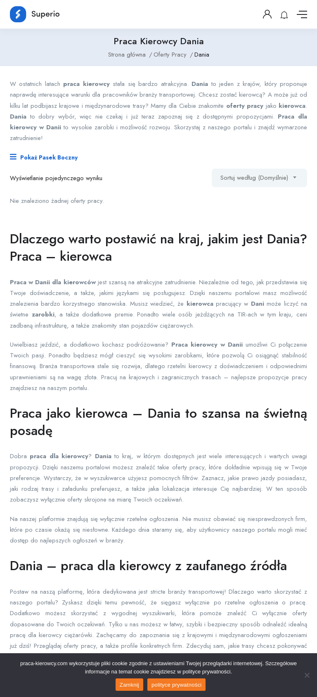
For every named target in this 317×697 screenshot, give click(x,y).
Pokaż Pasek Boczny (44, 157)
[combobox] (259, 178)
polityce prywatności (176, 685)
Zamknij (129, 685)
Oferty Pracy (170, 54)
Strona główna (127, 54)
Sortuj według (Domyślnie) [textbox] (254, 177)
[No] (307, 675)
